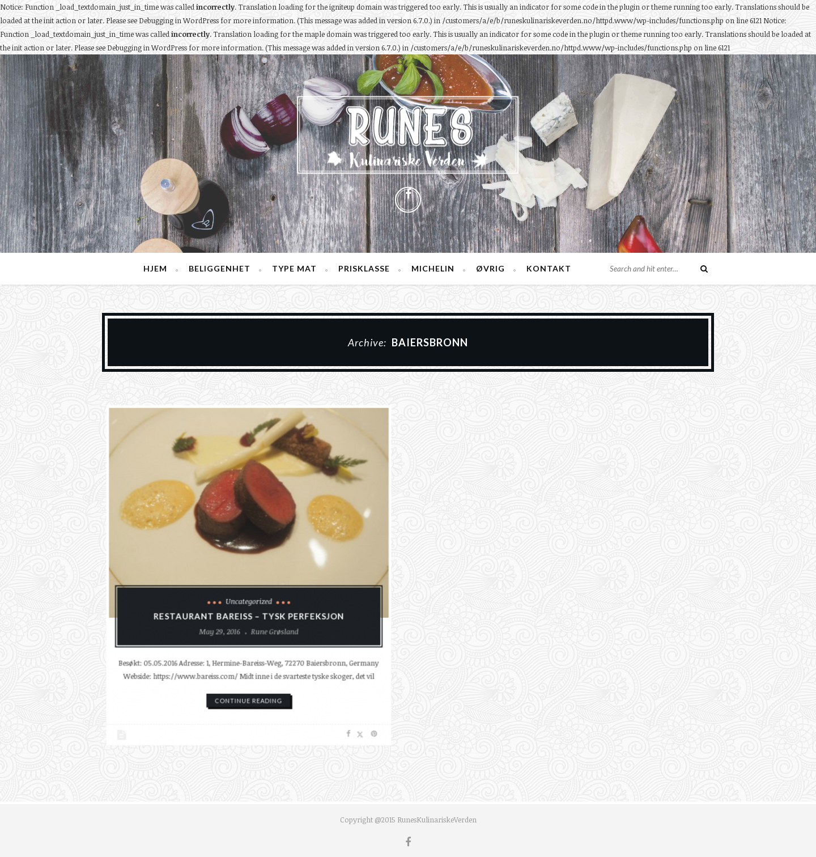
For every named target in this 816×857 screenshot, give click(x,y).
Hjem (155, 268)
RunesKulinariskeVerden (437, 819)
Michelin (432, 268)
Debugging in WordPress (179, 20)
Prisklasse (364, 268)
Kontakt (548, 268)
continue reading (249, 685)
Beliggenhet (219, 268)
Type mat (294, 268)
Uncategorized (248, 597)
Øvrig (490, 268)
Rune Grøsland (271, 624)
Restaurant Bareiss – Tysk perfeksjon (248, 610)
